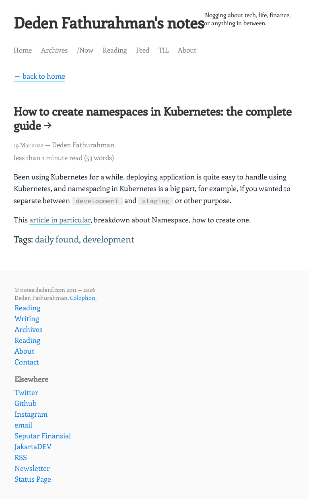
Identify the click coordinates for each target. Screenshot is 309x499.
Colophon (82, 297)
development (108, 242)
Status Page (32, 479)
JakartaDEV (33, 446)
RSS (20, 457)
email (23, 425)
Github (25, 403)
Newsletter (32, 468)
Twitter (26, 392)
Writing (26, 318)
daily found (57, 242)
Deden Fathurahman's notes (121, 23)
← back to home (39, 79)
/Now (85, 52)
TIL (164, 52)
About (187, 52)
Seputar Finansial (42, 435)
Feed (142, 52)
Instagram (30, 414)
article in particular (60, 222)
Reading (115, 52)
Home (23, 52)
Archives (54, 52)
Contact (26, 362)
